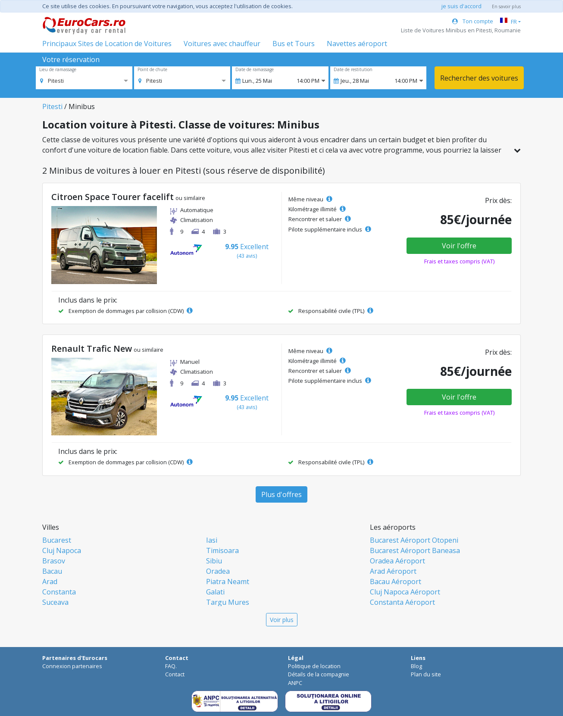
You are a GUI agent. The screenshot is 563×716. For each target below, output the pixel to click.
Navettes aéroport (357, 43)
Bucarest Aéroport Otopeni (414, 540)
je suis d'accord (461, 6)
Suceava (55, 602)
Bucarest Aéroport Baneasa (415, 550)
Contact (175, 674)
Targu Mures (227, 602)
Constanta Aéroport (402, 602)
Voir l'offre (459, 245)
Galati (215, 592)
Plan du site (426, 674)
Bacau (52, 571)
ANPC (295, 683)
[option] (52, 80)
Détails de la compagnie (318, 674)
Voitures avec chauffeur (222, 43)
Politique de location (314, 666)
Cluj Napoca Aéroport (405, 592)
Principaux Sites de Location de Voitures (107, 43)
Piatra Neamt (227, 581)
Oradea (218, 571)
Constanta (59, 592)
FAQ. (171, 666)
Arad (49, 581)
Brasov (53, 561)
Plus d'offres (281, 494)
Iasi (211, 540)
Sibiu (214, 561)
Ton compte (472, 21)
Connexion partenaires (72, 666)
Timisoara (222, 550)
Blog (416, 666)
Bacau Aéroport (395, 581)
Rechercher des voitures (479, 78)
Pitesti (52, 106)
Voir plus (282, 620)
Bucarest (56, 540)
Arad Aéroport (393, 571)
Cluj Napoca (61, 550)
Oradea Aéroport (397, 561)
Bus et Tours (293, 43)
